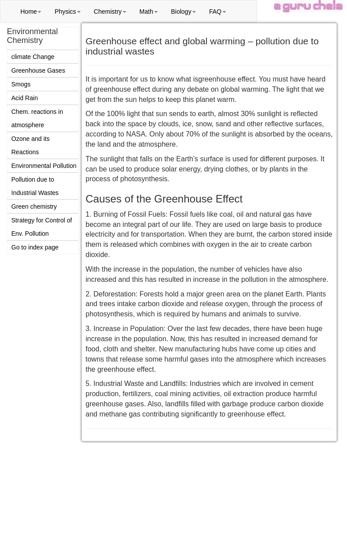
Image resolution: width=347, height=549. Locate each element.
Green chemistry (34, 206)
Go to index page (35, 247)
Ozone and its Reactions (31, 145)
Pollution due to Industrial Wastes (35, 186)
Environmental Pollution (44, 165)
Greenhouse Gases (38, 70)
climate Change (33, 56)
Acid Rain (25, 97)
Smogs (21, 84)
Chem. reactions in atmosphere (37, 118)
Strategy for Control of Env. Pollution (42, 227)
